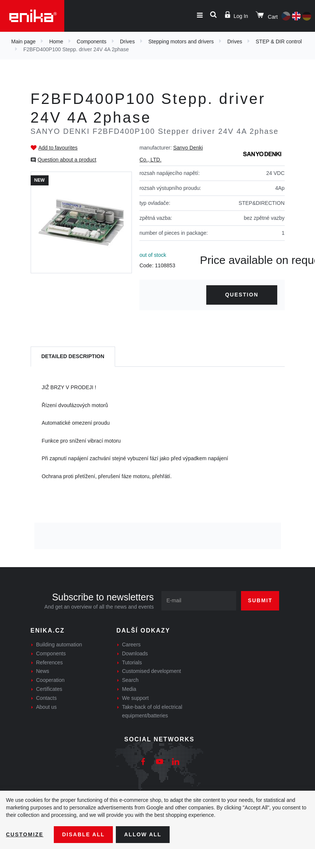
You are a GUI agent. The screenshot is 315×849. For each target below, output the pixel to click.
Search (130, 680)
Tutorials (132, 662)
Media (129, 689)
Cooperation (50, 680)
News (42, 671)
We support (135, 698)
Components (91, 41)
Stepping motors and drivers (181, 41)
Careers (131, 644)
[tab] (73, 357)
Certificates (49, 689)
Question (241, 295)
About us (46, 707)
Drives (127, 41)
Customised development (151, 671)
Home (56, 41)
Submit (260, 600)
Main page (23, 41)
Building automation (59, 644)
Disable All (83, 834)
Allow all (142, 834)
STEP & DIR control (279, 41)
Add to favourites (58, 148)
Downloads (135, 653)
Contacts (46, 698)
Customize (24, 834)
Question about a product (67, 160)
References (49, 662)
